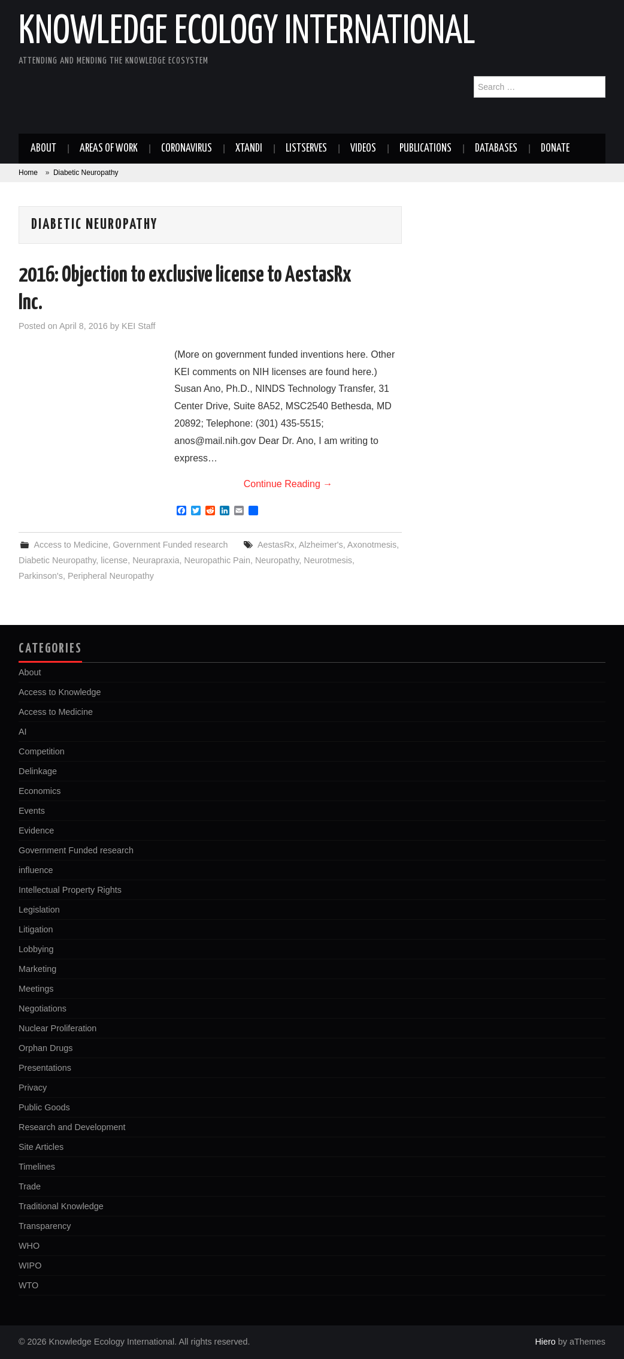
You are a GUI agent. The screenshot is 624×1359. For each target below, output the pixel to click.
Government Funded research (170, 544)
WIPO (30, 1265)
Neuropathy (277, 560)
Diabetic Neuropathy (57, 560)
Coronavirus (186, 148)
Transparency (45, 1226)
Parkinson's (41, 576)
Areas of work (109, 148)
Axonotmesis (371, 544)
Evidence (36, 830)
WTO (28, 1285)
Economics (39, 791)
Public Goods (44, 1107)
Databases (496, 148)
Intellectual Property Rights (70, 890)
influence (36, 870)
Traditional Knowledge (61, 1206)
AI (23, 731)
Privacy (33, 1087)
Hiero (545, 1341)
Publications (425, 148)
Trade (30, 1186)
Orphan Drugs (45, 1048)
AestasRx (276, 544)
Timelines (37, 1166)
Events (32, 811)
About (43, 148)
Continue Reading (288, 484)
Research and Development (72, 1127)
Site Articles (41, 1147)
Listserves (306, 148)
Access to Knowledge (60, 692)
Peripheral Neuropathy (111, 576)
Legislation (39, 909)
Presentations (45, 1068)
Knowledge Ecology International (247, 32)
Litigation (36, 929)
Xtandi (248, 148)
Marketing (37, 969)
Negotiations (42, 1008)
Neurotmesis (328, 560)
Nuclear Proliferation (57, 1028)
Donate (555, 148)
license (114, 560)
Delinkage (38, 771)
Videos (363, 148)
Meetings (36, 988)
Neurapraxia (155, 560)
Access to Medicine (71, 544)
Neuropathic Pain (217, 560)
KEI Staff (139, 326)
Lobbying (36, 949)
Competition (42, 751)
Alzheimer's (321, 544)
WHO (29, 1246)
